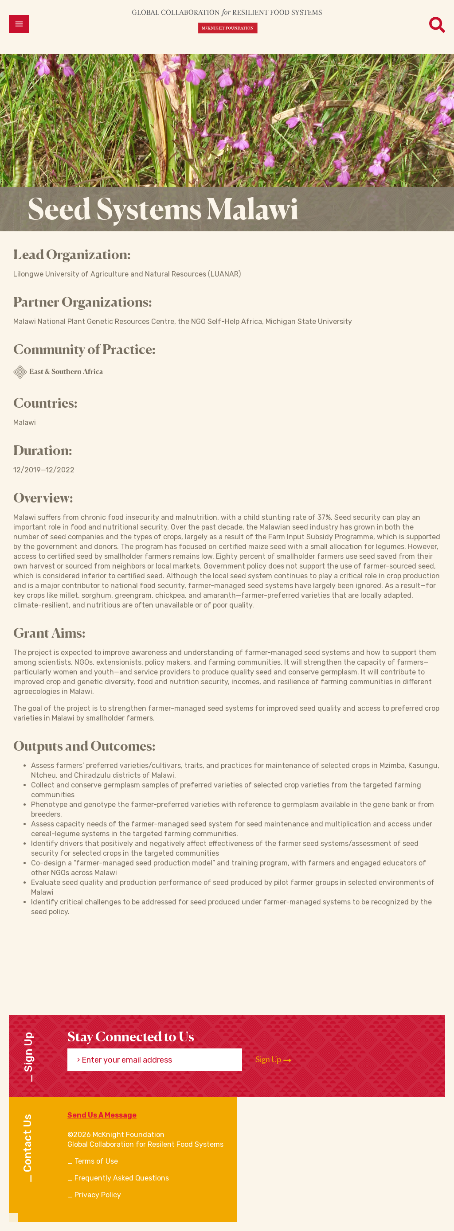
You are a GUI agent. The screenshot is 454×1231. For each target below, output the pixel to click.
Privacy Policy (97, 1195)
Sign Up (273, 1059)
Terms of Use (96, 1161)
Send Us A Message (102, 1115)
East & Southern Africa (58, 372)
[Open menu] (19, 24)
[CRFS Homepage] (227, 21)
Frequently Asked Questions (121, 1178)
